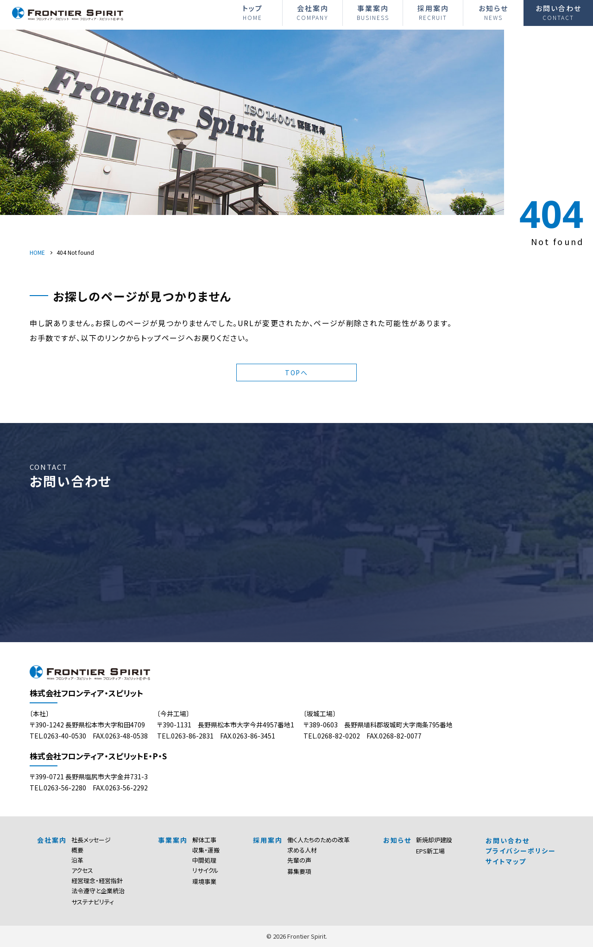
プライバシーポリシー (521, 850)
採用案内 (433, 12)
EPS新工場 (430, 850)
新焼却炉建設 (434, 839)
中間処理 (204, 860)
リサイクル (205, 870)
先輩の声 (299, 860)
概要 (77, 850)
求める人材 (302, 850)
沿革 (77, 860)
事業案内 (373, 12)
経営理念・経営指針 (97, 880)
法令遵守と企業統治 (98, 890)
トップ (252, 12)
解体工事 (204, 839)
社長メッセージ (91, 839)
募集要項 (299, 871)
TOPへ (296, 372)
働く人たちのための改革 (318, 839)
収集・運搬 (206, 850)
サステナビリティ (92, 901)
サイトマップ (506, 861)
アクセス (82, 870)
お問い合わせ (558, 12)
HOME (37, 252)
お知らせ (493, 12)
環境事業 (204, 881)
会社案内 (312, 12)
